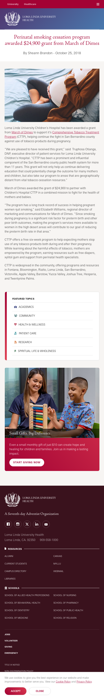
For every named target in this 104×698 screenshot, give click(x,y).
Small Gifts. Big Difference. (30, 433)
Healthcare (30, 4)
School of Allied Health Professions (27, 595)
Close (40, 691)
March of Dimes (22, 132)
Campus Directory (15, 571)
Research (25, 342)
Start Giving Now (26, 462)
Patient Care (27, 333)
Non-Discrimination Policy (19, 671)
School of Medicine (16, 617)
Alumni (9, 556)
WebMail (58, 571)
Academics (26, 306)
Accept (16, 691)
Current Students (16, 563)
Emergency (11, 653)
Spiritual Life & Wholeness (37, 350)
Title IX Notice (12, 664)
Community (27, 315)
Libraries (10, 578)
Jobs (7, 634)
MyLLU (57, 563)
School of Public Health (68, 610)
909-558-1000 (49, 540)
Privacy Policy (84, 681)
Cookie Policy (63, 681)
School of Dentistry (17, 610)
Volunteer (11, 640)
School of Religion (64, 617)
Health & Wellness (32, 324)
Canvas (57, 556)
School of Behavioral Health (22, 602)
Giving (8, 646)
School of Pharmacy (66, 602)
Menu (98, 4)
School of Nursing (64, 595)
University (13, 4)
